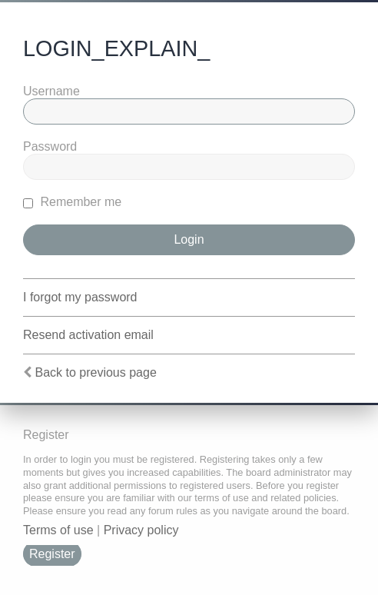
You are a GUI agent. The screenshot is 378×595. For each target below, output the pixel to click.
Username (51, 91)
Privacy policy (141, 530)
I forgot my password (80, 297)
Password (50, 146)
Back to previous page (95, 372)
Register (52, 553)
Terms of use (58, 530)
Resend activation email (88, 334)
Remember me (72, 201)
